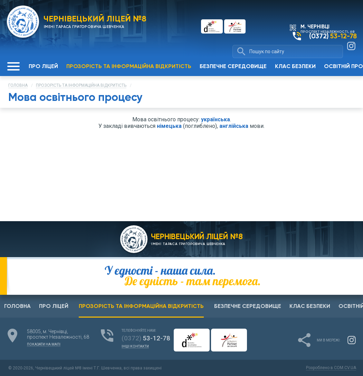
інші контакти (135, 347)
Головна (18, 85)
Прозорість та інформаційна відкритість (81, 85)
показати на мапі (43, 344)
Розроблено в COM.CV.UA (328, 367)
